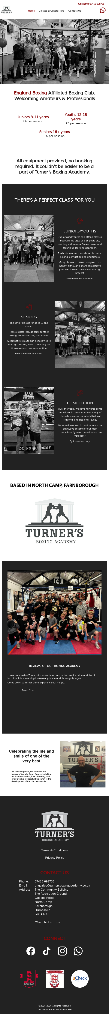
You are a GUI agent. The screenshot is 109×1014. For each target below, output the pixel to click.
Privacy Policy (54, 858)
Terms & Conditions (54, 850)
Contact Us (74, 10)
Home (31, 10)
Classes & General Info (51, 10)
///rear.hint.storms (47, 922)
